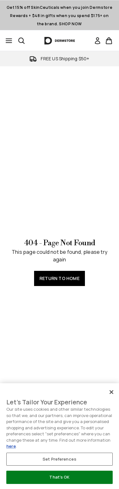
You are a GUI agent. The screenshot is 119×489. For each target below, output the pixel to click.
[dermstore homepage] (59, 41)
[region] (59, 436)
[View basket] (109, 40)
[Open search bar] (21, 41)
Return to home (59, 278)
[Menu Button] (9, 41)
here (11, 446)
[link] (97, 40)
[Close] (111, 392)
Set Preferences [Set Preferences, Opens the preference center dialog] (59, 459)
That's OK (59, 477)
